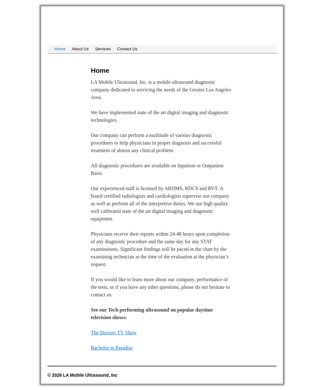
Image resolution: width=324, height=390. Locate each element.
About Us (80, 48)
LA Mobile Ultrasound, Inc (96, 25)
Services (103, 48)
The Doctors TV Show (114, 332)
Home (59, 48)
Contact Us (127, 48)
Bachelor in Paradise (112, 347)
